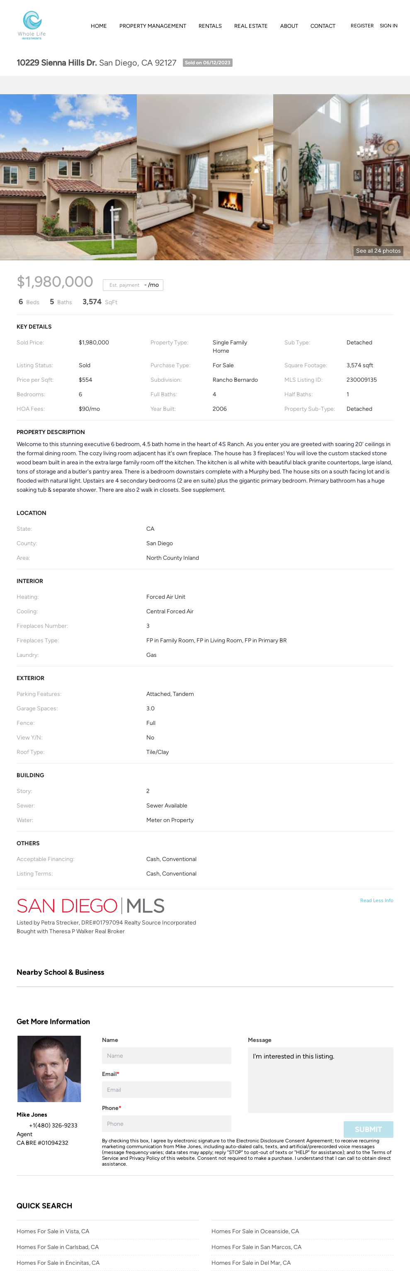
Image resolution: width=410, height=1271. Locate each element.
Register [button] (362, 26)
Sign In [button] (389, 26)
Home (99, 26)
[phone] (166, 1123)
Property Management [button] (152, 26)
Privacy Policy (144, 1158)
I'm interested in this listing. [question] (321, 1080)
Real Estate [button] (251, 26)
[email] (166, 1089)
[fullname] (166, 1055)
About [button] (289, 26)
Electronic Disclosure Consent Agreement (284, 1141)
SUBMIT (368, 1129)
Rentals (210, 26)
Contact (323, 26)
